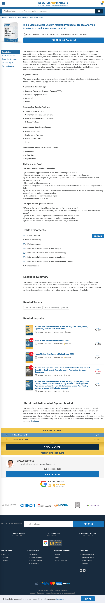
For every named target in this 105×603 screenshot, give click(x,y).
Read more (35, 421)
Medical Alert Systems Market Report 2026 (52, 340)
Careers (6, 557)
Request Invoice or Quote (52, 453)
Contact (58, 554)
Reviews (5, 561)
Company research (35, 557)
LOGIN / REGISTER (61, 561)
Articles (85, 564)
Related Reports (8, 66)
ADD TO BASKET (52, 447)
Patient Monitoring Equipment (56, 308)
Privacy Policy (48, 590)
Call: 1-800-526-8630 (52, 469)
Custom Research (35, 561)
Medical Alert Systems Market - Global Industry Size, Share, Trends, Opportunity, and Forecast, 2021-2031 (61, 328)
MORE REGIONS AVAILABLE (63, 40)
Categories (33, 554)
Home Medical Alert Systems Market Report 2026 (54, 354)
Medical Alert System (33, 308)
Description (6, 52)
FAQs (57, 557)
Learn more (60, 599)
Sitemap (40, 590)
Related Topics (7, 63)
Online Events (87, 561)
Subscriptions (34, 564)
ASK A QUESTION (52, 474)
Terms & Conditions (61, 590)
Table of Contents (8, 56)
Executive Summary (9, 59)
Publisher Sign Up (88, 554)
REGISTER (88, 524)
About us (6, 554)
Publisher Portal (88, 557)
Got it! (88, 599)
